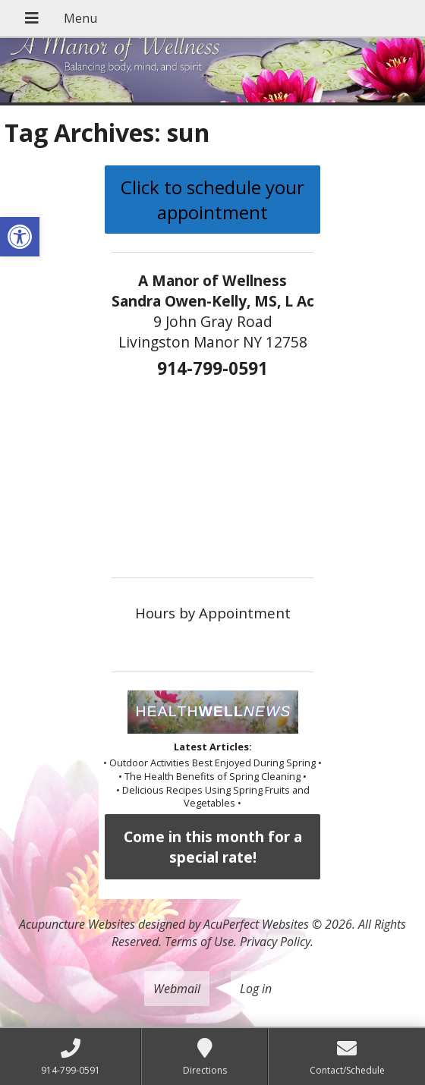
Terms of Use (199, 941)
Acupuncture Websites (77, 924)
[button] (19, 236)
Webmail (176, 988)
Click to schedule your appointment (212, 200)
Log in (256, 988)
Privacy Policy (275, 941)
